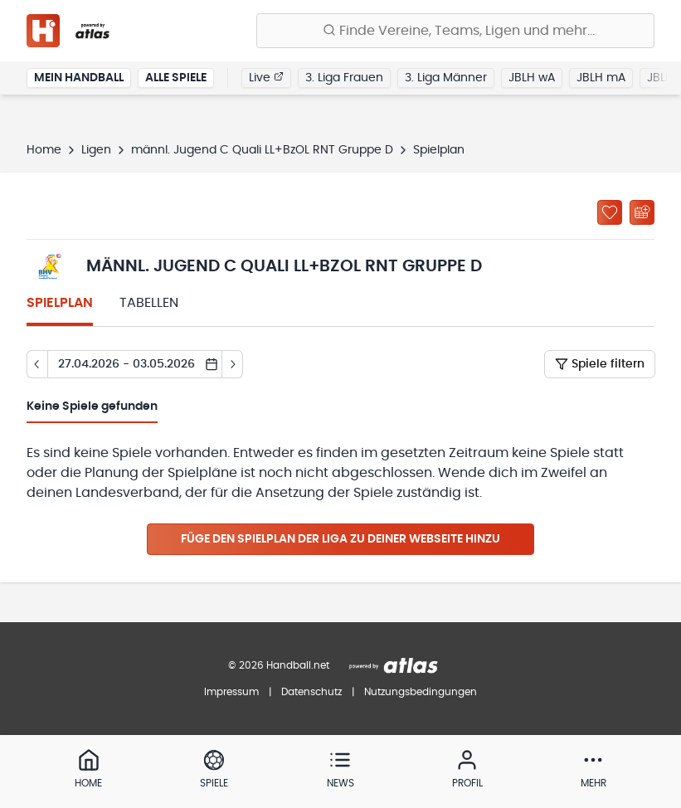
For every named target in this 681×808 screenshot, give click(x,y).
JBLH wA (531, 78)
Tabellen (148, 302)
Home (44, 150)
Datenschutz (311, 692)
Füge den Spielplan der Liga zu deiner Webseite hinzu (340, 539)
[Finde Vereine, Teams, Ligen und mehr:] (455, 30)
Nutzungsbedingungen (420, 692)
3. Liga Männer (446, 78)
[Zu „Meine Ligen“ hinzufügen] (609, 212)
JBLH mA (600, 78)
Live (266, 77)
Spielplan (60, 302)
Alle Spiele (176, 78)
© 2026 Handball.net (278, 665)
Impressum (231, 692)
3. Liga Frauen (344, 78)
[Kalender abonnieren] (642, 212)
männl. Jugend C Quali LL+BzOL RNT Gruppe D (262, 150)
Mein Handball (79, 78)
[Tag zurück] (37, 364)
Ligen (96, 150)
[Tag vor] (232, 364)
